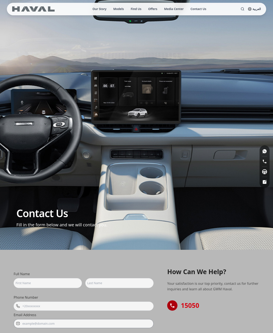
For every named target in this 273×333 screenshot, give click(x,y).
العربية (254, 9)
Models (118, 9)
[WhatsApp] (264, 151)
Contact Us (198, 9)
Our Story (99, 9)
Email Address (25, 315)
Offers (152, 9)
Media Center (174, 9)
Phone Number (26, 297)
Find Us (136, 9)
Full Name (22, 274)
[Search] (242, 9)
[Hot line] (264, 161)
